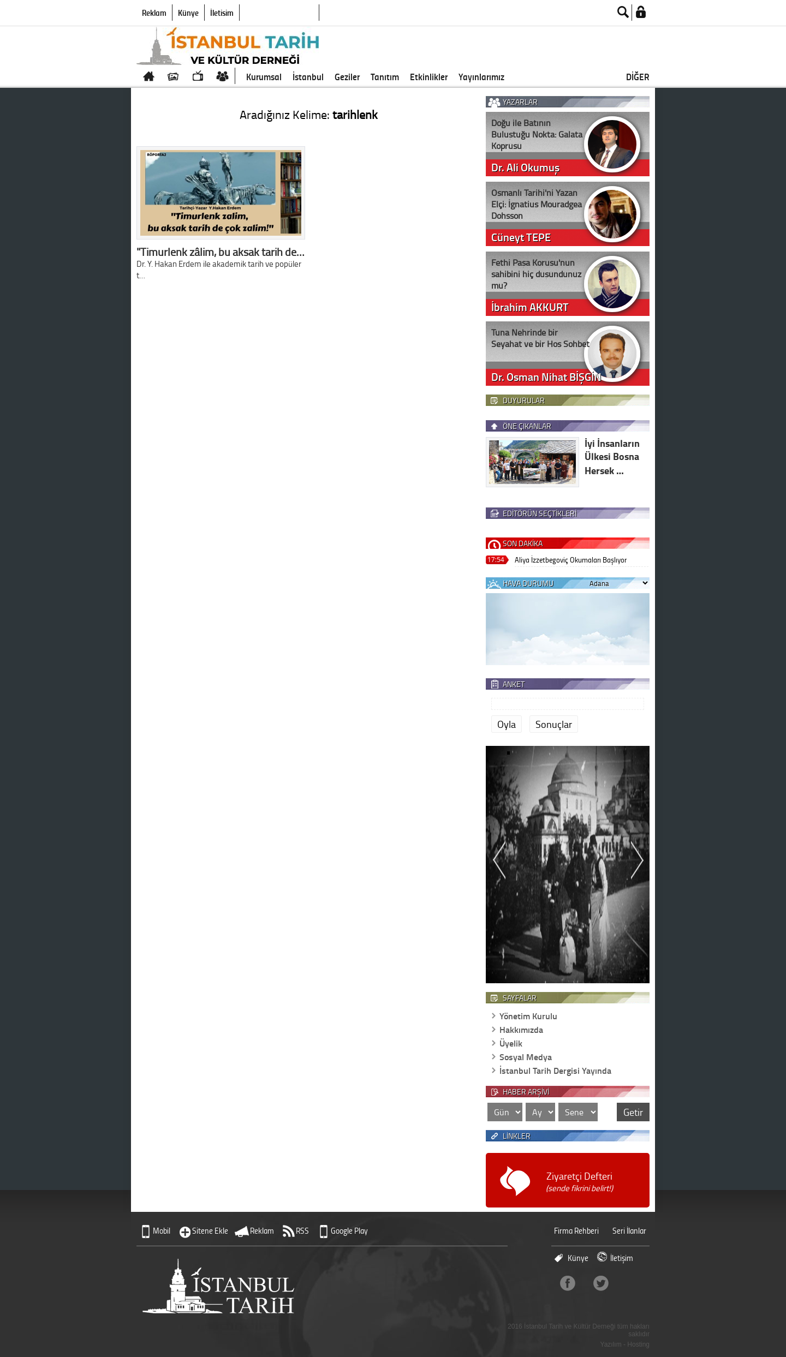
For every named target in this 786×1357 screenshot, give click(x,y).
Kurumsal (264, 76)
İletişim (222, 13)
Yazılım (611, 1344)
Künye (188, 13)
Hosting (638, 1344)
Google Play (349, 1230)
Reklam (154, 13)
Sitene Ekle (210, 1230)
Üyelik (510, 1043)
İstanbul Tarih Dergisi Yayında (555, 1070)
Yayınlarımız (481, 76)
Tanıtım (385, 76)
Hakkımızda (521, 1029)
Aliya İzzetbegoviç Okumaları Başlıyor (571, 559)
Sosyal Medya (525, 1056)
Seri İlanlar (629, 1230)
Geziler (347, 76)
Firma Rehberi (576, 1230)
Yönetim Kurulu (528, 1015)
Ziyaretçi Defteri (579, 1181)
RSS (302, 1230)
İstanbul (308, 76)
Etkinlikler (429, 76)
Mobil (161, 1230)
